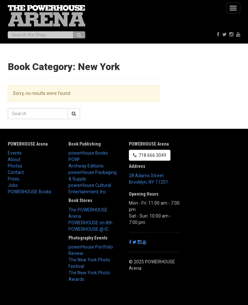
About (14, 159)
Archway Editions (86, 165)
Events (15, 153)
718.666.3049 (149, 155)
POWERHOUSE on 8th (90, 222)
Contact (16, 172)
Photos (15, 165)
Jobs (13, 185)
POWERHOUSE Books (29, 191)
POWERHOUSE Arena (28, 144)
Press (13, 178)
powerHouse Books (88, 153)
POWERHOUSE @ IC (88, 229)
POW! (73, 159)
